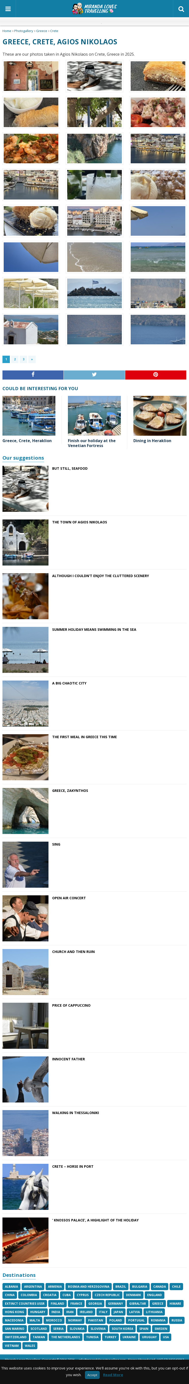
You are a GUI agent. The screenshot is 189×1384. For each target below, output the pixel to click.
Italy (103, 1312)
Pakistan (95, 1320)
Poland (115, 1320)
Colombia (29, 1295)
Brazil (120, 1286)
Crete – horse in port (73, 1166)
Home (6, 31)
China (10, 1295)
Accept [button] (92, 1375)
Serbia (58, 1329)
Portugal (136, 1320)
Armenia (55, 1286)
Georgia (95, 1303)
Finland (57, 1303)
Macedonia (14, 1320)
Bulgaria (139, 1286)
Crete (54, 31)
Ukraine (129, 1337)
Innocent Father (68, 1059)
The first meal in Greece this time (84, 736)
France (76, 1303)
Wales (30, 1346)
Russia (177, 1320)
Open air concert (69, 898)
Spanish (107, 21)
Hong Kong (14, 1312)
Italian (90, 21)
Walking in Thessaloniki (75, 1112)
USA (166, 1337)
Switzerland (16, 1337)
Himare (175, 1303)
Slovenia (98, 1329)
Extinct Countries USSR (25, 1303)
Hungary (37, 1312)
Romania (158, 1320)
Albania (11, 1286)
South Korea (122, 1329)
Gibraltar (137, 1303)
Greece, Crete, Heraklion (27, 440)
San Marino (14, 1329)
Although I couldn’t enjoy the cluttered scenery (100, 575)
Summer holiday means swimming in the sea (94, 629)
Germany (115, 1303)
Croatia (49, 1295)
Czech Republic (107, 1295)
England (154, 1295)
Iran (70, 1312)
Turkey (110, 1337)
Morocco (54, 1320)
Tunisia (92, 1337)
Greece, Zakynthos (70, 790)
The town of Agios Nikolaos (79, 522)
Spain (143, 1329)
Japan (118, 1312)
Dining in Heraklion (152, 440)
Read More (113, 1374)
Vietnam (12, 1346)
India (55, 1312)
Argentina (33, 1286)
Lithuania (154, 1312)
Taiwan (39, 1337)
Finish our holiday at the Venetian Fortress (92, 443)
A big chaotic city (69, 683)
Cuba (67, 1295)
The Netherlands (65, 1337)
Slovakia (77, 1329)
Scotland (39, 1329)
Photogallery (23, 31)
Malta (35, 1320)
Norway (75, 1320)
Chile (176, 1286)
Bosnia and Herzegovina (88, 1286)
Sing (56, 844)
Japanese (99, 21)
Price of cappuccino (71, 1005)
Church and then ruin (73, 951)
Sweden (161, 1329)
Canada (159, 1286)
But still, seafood (70, 468)
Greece (41, 31)
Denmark (133, 1295)
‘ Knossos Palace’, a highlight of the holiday (95, 1220)
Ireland (86, 1312)
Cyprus (83, 1295)
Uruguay (149, 1337)
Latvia (134, 1312)
